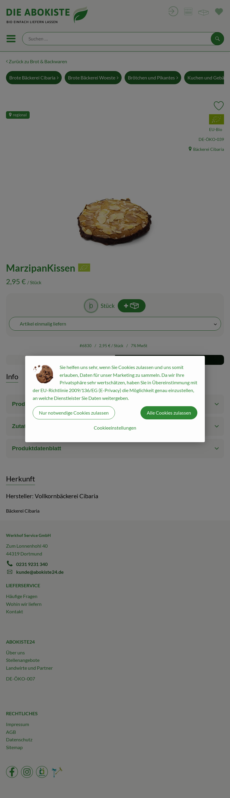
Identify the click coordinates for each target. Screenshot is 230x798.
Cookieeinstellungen (115, 427)
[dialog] (115, 399)
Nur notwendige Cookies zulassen (74, 412)
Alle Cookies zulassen (169, 412)
